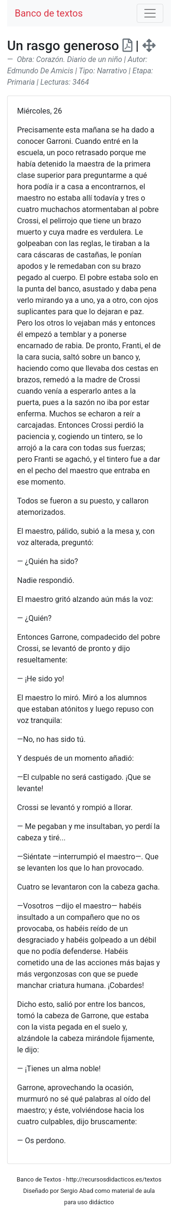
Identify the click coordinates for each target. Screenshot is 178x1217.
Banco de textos (49, 13)
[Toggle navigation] (150, 13)
